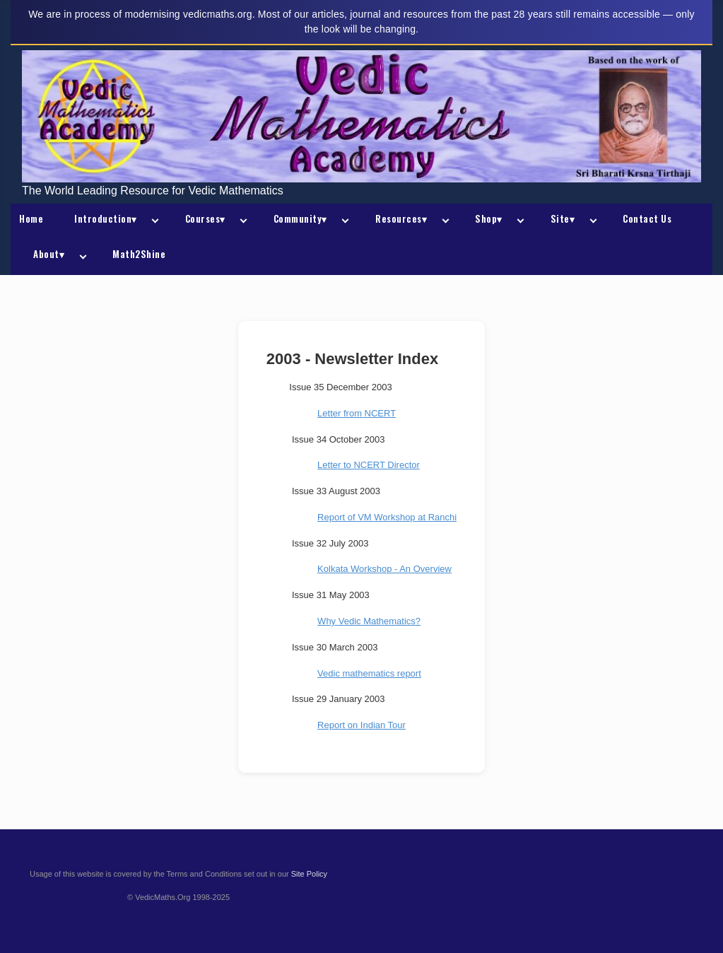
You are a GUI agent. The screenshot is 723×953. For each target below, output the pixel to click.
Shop (488, 218)
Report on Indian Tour (361, 725)
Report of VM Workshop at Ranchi (387, 517)
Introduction (105, 218)
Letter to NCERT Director (368, 465)
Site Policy (309, 874)
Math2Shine (138, 254)
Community (300, 218)
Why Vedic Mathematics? (369, 621)
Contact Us (647, 218)
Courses (205, 218)
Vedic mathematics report (369, 673)
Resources (401, 218)
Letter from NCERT (356, 413)
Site (563, 218)
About (48, 254)
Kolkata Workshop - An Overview (384, 568)
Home (31, 218)
